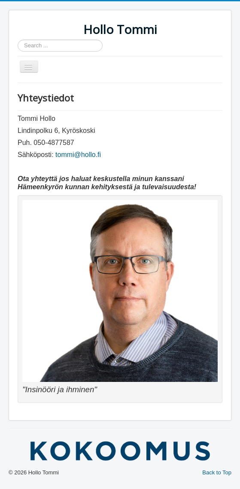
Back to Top (216, 472)
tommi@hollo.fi (78, 154)
